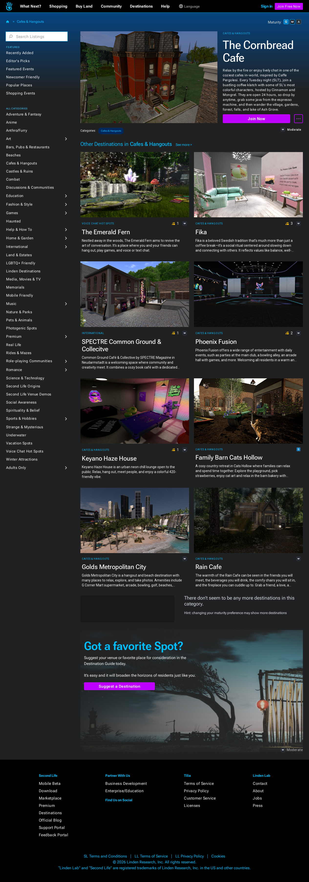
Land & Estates (19, 255)
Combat (13, 179)
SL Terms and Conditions (105, 856)
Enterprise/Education (124, 791)
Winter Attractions (21, 459)
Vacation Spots (19, 443)
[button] (30, 6)
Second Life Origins (23, 386)
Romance (14, 370)
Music (11, 304)
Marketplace (50, 798)
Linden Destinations (23, 271)
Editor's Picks (18, 61)
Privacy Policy (196, 791)
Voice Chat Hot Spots (24, 451)
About (258, 791)
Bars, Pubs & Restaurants (27, 147)
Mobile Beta (50, 783)
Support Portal (52, 827)
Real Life (13, 345)
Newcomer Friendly (23, 77)
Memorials (15, 287)
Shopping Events (20, 93)
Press (258, 805)
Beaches (13, 155)
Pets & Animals (19, 320)
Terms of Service (199, 783)
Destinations (50, 813)
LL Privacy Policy (189, 856)
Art (8, 139)
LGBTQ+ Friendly (20, 263)
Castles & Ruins (19, 171)
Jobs (257, 798)
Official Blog (50, 820)
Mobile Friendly (19, 295)
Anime (11, 122)
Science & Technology (25, 378)
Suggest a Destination (119, 686)
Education (14, 196)
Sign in (266, 6)
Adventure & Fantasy (24, 114)
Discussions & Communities (30, 187)
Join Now (256, 118)
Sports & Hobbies (21, 418)
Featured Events (20, 69)
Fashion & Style (19, 204)
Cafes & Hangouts (30, 21)
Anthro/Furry (16, 130)
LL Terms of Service (151, 856)
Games (12, 213)
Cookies (218, 856)
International (17, 246)
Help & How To (19, 229)
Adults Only (16, 467)
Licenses (192, 805)
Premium (14, 336)
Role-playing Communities (29, 361)
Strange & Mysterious (24, 427)
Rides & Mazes (19, 353)
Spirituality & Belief (23, 410)
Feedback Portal (53, 835)
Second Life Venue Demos (28, 394)
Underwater (16, 435)
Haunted (13, 221)
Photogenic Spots (21, 328)
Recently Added (19, 53)
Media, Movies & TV (23, 279)
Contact (260, 783)
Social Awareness (21, 402)
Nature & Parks (19, 312)
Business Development (126, 783)
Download (48, 791)
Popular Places (19, 85)
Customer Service (200, 798)
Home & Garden (19, 238)
